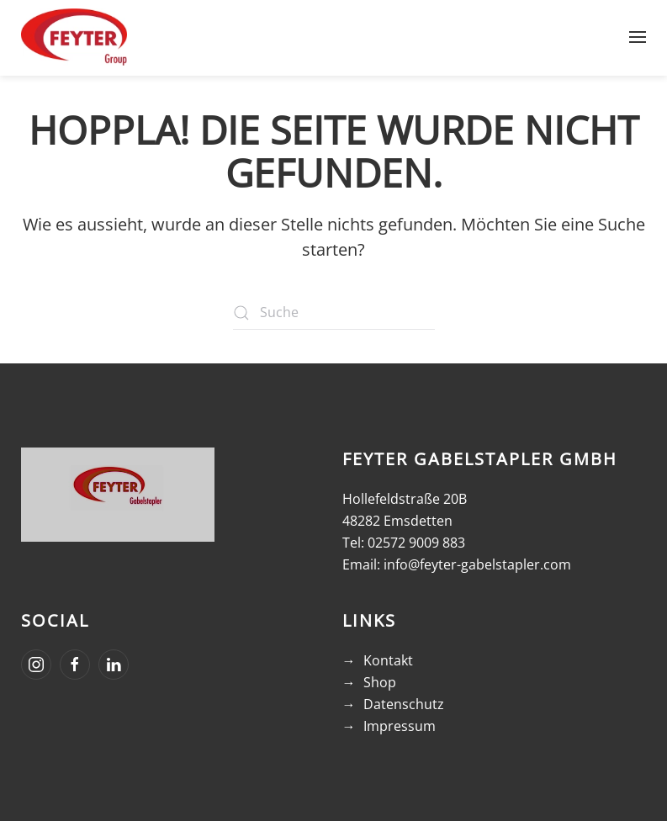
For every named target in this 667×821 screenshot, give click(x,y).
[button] (637, 37)
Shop (379, 682)
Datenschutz (403, 704)
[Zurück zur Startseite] (74, 37)
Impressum (399, 726)
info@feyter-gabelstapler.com (477, 564)
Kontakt (388, 660)
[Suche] (334, 313)
